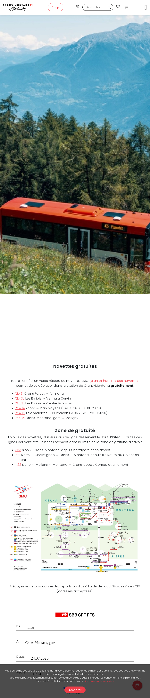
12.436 (20, 418)
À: (17, 642)
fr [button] (77, 6)
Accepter (75, 690)
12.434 (20, 408)
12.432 (20, 398)
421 (17, 455)
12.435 (20, 413)
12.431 (19, 393)
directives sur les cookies (99, 681)
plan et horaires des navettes (114, 380)
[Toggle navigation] (146, 7)
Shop (55, 7)
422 (18, 464)
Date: (20, 657)
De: (18, 626)
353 (18, 450)
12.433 (20, 403)
